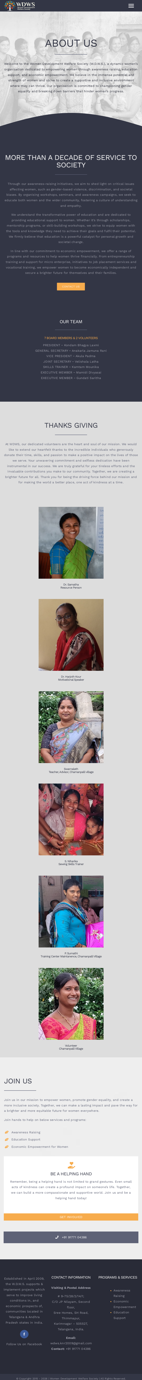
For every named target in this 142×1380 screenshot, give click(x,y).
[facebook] (24, 1334)
